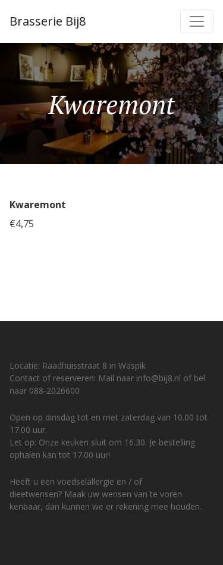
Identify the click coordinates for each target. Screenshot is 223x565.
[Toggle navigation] (196, 21)
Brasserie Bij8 (48, 21)
